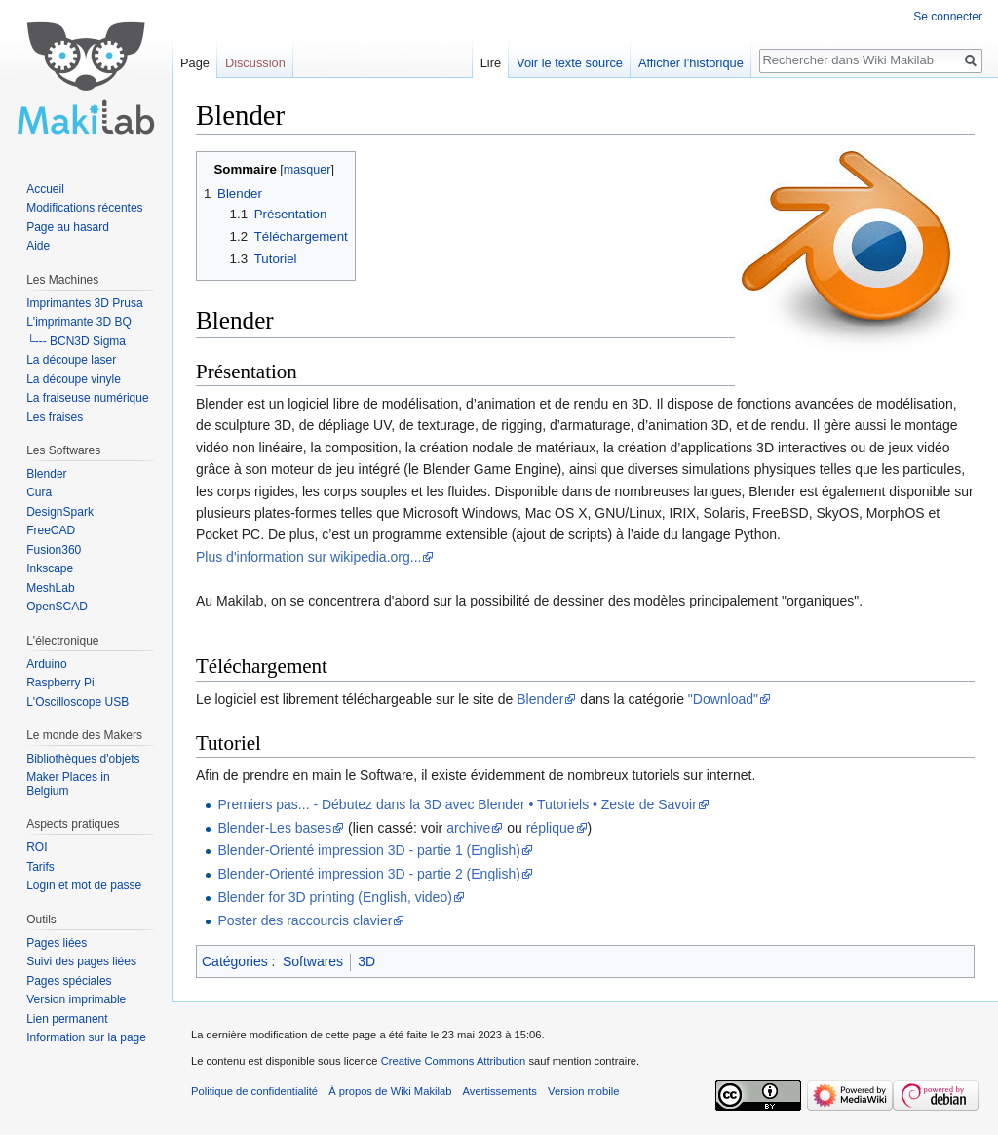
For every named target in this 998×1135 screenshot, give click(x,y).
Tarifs (40, 867)
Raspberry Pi (60, 682)
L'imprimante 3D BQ (79, 322)
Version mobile (583, 1091)
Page (195, 63)
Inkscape (49, 568)
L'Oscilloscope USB (77, 702)
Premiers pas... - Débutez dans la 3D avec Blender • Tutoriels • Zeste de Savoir (456, 804)
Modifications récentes (84, 208)
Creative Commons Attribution (453, 1061)
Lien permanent (66, 1019)
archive (468, 828)
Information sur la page (86, 1037)
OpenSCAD (57, 606)
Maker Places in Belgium (67, 784)
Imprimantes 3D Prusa (84, 303)
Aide (38, 246)
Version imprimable (76, 999)
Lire (490, 63)
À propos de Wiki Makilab (389, 1091)
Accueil (45, 189)
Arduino (46, 664)
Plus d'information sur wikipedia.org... (308, 557)
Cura (39, 492)
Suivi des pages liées (81, 961)
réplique (550, 828)
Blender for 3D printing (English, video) (334, 897)
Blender (540, 699)
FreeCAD (50, 530)
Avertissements (500, 1091)
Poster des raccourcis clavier (304, 920)
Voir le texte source (570, 63)
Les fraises (54, 417)
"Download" (723, 699)
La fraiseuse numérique (87, 398)
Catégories (235, 961)
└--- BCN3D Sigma (76, 341)
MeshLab (50, 588)
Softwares (313, 961)
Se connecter (947, 16)
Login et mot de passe (83, 885)
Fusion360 (53, 550)
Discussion (255, 63)
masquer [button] (307, 169)
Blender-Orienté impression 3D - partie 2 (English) (368, 873)
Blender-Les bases (274, 828)
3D (366, 961)
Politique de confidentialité (254, 1091)
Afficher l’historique (691, 63)
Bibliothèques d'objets (82, 758)
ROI (36, 847)
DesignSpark (60, 512)
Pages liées (56, 943)
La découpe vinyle (73, 379)
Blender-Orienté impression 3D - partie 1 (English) (368, 850)
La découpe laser (71, 360)
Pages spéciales (68, 981)
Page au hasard (67, 227)
